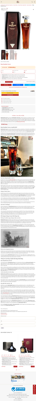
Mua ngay (15, 364)
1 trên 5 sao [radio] (1, 312)
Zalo (30, 84)
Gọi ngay (6, 84)
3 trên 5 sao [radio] (4, 312)
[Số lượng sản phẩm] (3, 82)
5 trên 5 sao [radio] (6, 312)
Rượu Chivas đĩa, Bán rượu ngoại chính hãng (8, 354)
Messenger (18, 84)
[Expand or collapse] (34, 122)
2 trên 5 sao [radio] (2, 312)
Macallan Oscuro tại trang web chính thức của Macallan (25, 299)
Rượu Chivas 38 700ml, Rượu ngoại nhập (25, 354)
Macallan (26, 70)
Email (1, 322)
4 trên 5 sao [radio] (5, 312)
